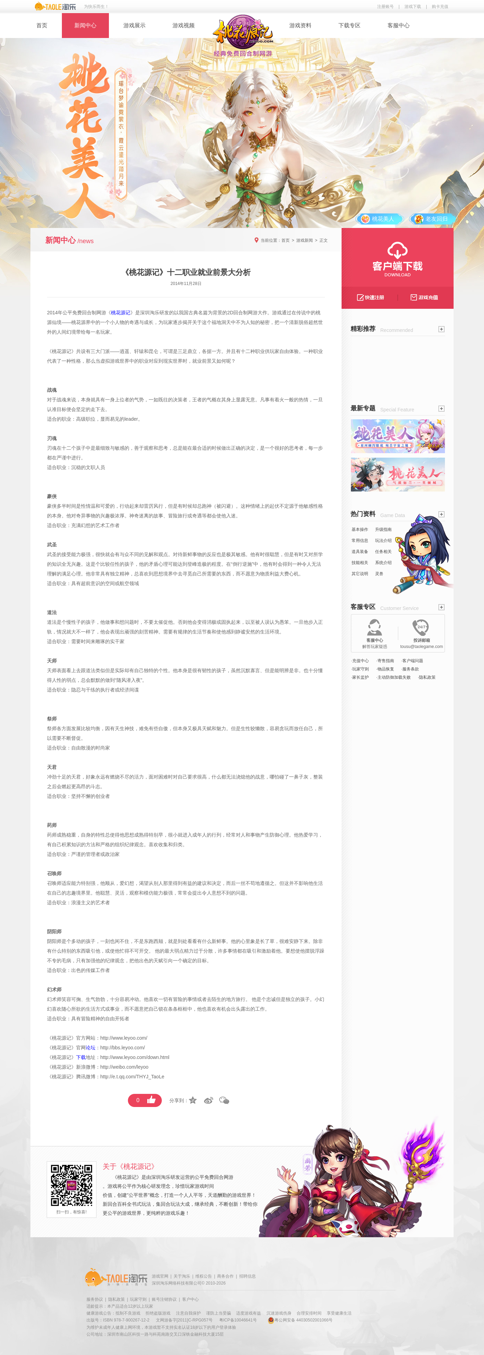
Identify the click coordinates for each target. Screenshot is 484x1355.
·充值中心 (360, 660)
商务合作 (225, 1276)
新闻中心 (85, 25)
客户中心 (190, 1299)
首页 (41, 25)
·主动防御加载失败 (393, 677)
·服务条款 (410, 669)
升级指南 (383, 529)
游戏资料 (300, 25)
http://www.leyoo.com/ (123, 1038)
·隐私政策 (427, 677)
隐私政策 (116, 1299)
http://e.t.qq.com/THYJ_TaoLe (132, 1076)
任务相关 (383, 551)
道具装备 (360, 551)
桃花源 (78, 322)
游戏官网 (160, 1276)
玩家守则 (138, 1299)
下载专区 (349, 25)
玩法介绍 (383, 540)
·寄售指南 (385, 660)
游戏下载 (412, 6)
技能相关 (360, 562)
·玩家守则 (360, 669)
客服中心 (399, 25)
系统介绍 (383, 562)
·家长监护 (360, 677)
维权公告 (203, 1276)
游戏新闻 (304, 240)
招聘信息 (247, 1276)
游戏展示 (134, 25)
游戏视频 (184, 25)
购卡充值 (440, 6)
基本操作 (360, 529)
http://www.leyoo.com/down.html (134, 1057)
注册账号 (385, 6)
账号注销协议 (164, 1299)
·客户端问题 (412, 660)
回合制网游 (94, 312)
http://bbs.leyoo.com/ (122, 1047)
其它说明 (360, 573)
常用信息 (360, 540)
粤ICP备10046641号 (238, 1320)
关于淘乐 (182, 1276)
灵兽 (379, 573)
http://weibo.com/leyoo (124, 1067)
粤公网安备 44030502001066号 (300, 1320)
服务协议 (94, 1299)
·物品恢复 (385, 669)
